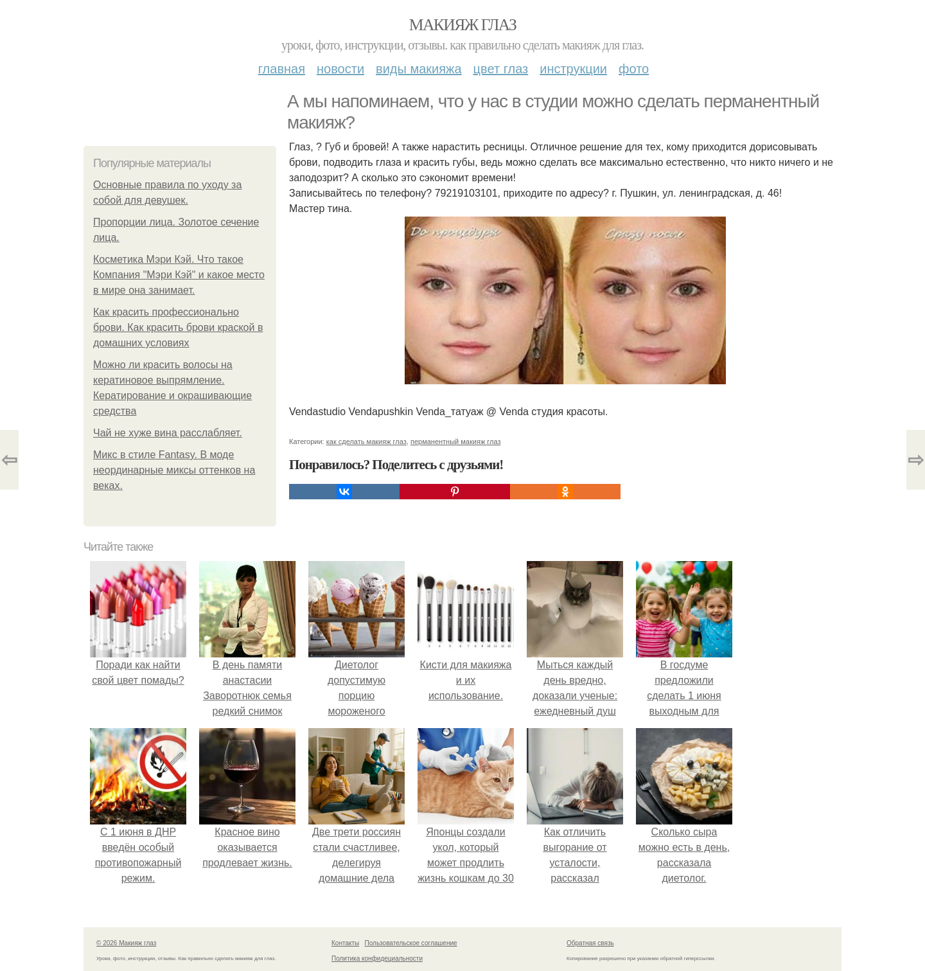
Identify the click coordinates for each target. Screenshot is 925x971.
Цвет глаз (501, 69)
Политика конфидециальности (377, 958)
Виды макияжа (419, 69)
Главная (281, 69)
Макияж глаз (462, 24)
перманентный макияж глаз (455, 441)
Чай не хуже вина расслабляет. (167, 432)
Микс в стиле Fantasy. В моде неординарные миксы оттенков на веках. (174, 470)
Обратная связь (590, 943)
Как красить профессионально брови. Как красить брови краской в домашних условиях (178, 327)
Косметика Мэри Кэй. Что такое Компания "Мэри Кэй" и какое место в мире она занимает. (179, 275)
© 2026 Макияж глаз (126, 943)
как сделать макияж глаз (366, 441)
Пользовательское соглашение (411, 943)
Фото (634, 69)
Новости (340, 69)
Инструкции (573, 69)
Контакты (345, 943)
